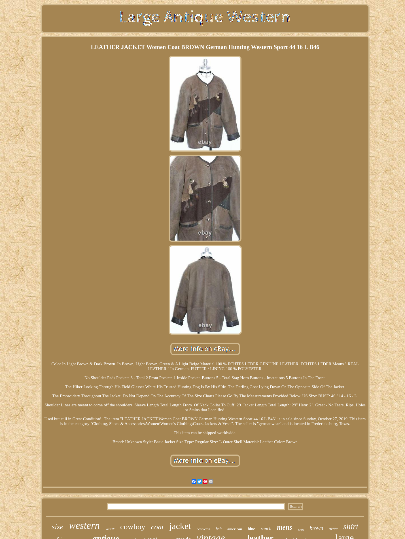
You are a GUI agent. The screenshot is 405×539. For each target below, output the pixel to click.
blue (251, 529)
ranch (266, 528)
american (234, 529)
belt (219, 529)
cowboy (132, 526)
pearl (301, 529)
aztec (333, 529)
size (57, 527)
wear (109, 528)
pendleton (203, 529)
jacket (180, 526)
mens (284, 527)
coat (157, 527)
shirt (350, 526)
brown (316, 528)
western (84, 525)
